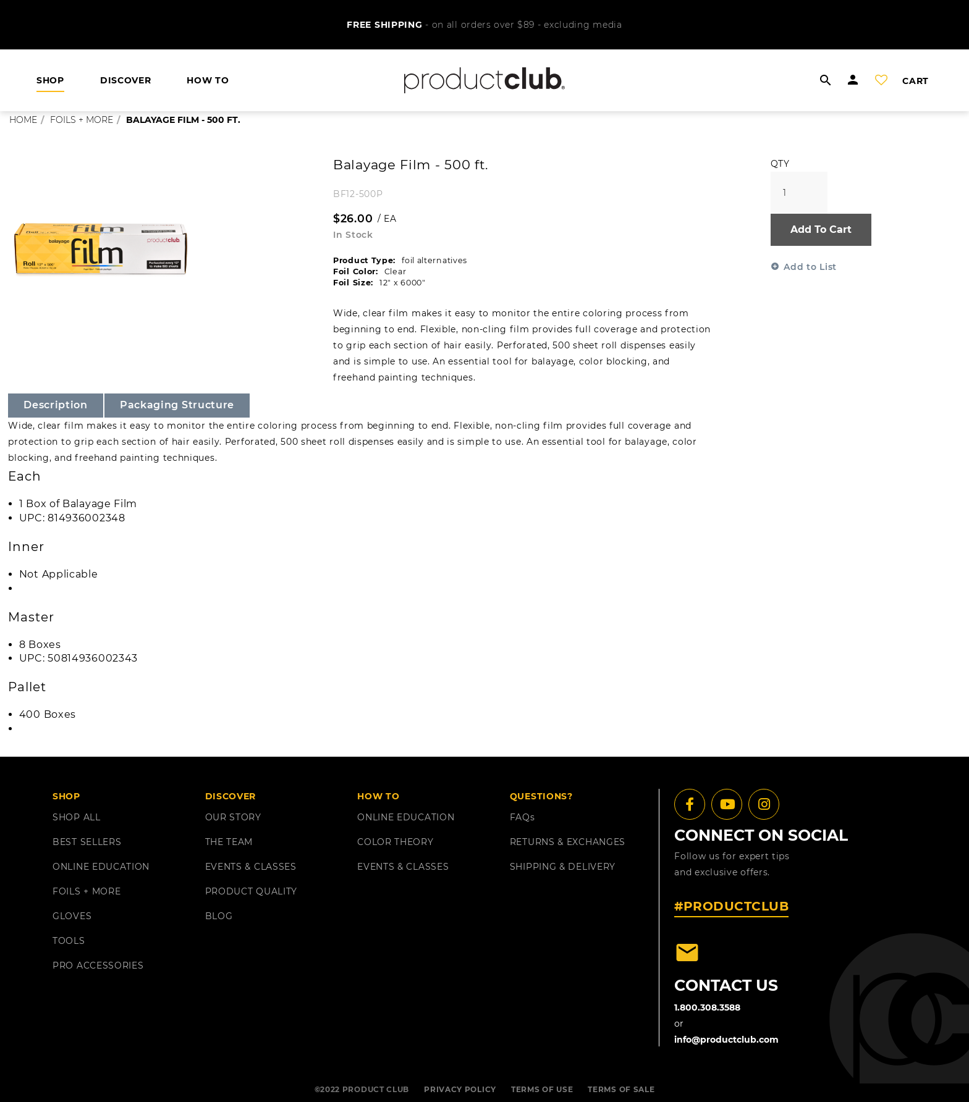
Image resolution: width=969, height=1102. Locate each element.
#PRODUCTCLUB (731, 906)
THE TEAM (229, 842)
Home (23, 119)
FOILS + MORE (87, 891)
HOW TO (208, 80)
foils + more (81, 119)
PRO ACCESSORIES (98, 965)
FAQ (522, 817)
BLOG (219, 916)
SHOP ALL (77, 817)
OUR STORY (233, 817)
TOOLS (69, 940)
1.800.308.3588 (707, 1007)
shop (50, 80)
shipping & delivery (563, 866)
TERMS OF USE (542, 1089)
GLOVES (72, 916)
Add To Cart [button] (821, 229)
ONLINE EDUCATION (101, 866)
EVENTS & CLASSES (251, 866)
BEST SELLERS (87, 842)
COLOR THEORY (395, 842)
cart (915, 80)
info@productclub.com (726, 1039)
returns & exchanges (567, 842)
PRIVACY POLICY (460, 1089)
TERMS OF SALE (621, 1089)
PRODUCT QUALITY (251, 891)
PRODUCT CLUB (375, 1089)
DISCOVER (125, 80)
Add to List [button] (810, 266)
